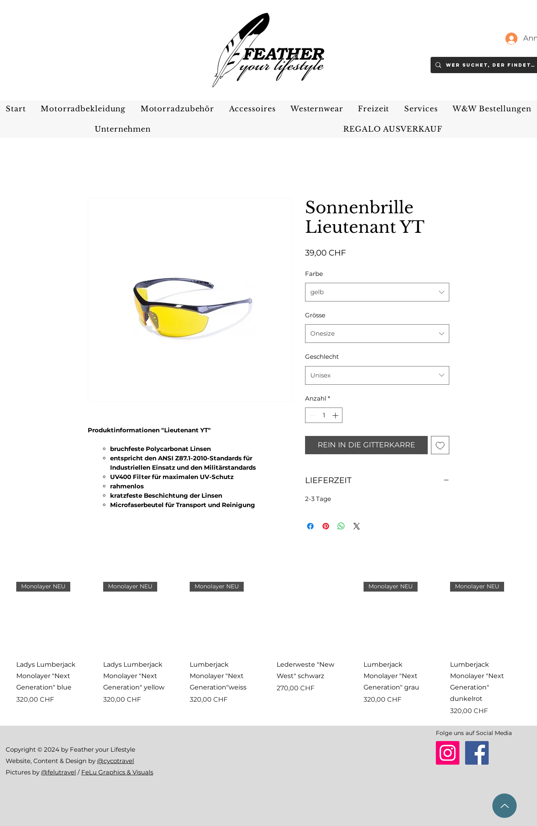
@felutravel (58, 772)
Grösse (315, 315)
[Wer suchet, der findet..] (490, 65)
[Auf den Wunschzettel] (440, 445)
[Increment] (336, 415)
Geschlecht (322, 356)
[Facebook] (477, 753)
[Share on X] (357, 526)
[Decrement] (311, 415)
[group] (268, 649)
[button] (83, 108)
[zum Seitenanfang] (504, 805)
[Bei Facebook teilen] (310, 526)
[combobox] (377, 292)
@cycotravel (115, 761)
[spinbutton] (324, 415)
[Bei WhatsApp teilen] (341, 526)
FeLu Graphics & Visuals (117, 772)
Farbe (314, 274)
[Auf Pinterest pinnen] (326, 526)
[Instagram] (447, 753)
